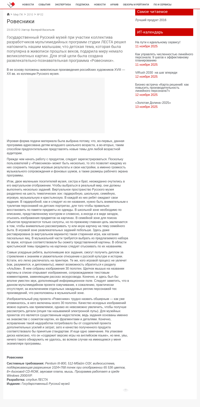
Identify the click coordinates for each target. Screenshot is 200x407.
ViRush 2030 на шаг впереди (156, 72)
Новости (28, 4)
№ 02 (40, 14)
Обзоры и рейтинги (136, 4)
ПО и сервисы (162, 4)
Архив (114, 4)
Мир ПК (18, 14)
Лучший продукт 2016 (150, 20)
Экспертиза (63, 4)
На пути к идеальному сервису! (157, 42)
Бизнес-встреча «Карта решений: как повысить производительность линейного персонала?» (162, 87)
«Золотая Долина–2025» (153, 102)
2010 (30, 14)
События (44, 4)
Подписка (82, 4)
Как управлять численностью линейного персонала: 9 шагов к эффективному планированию (164, 57)
